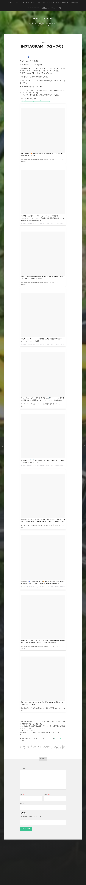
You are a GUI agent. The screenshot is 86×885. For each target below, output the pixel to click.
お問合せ (44, 8)
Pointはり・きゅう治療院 (70, 2)
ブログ (18, 2)
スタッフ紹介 (55, 2)
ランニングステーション (46, 748)
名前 (22, 794)
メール (47, 794)
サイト (22, 803)
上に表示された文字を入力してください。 (31, 816)
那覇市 (62, 748)
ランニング (49, 746)
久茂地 (57, 748)
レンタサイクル (57, 746)
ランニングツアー (43, 2)
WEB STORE (34, 8)
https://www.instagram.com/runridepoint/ (35, 101)
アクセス (53, 8)
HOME (10, 2)
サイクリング (41, 746)
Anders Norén (46, 877)
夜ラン (64, 746)
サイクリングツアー (28, 2)
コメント (22, 768)
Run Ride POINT (43, 18)
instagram (24, 748)
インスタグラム (33, 748)
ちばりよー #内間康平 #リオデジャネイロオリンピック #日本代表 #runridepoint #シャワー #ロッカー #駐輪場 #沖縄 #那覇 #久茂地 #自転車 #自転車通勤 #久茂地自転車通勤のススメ (42, 218)
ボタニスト (57, 738)
